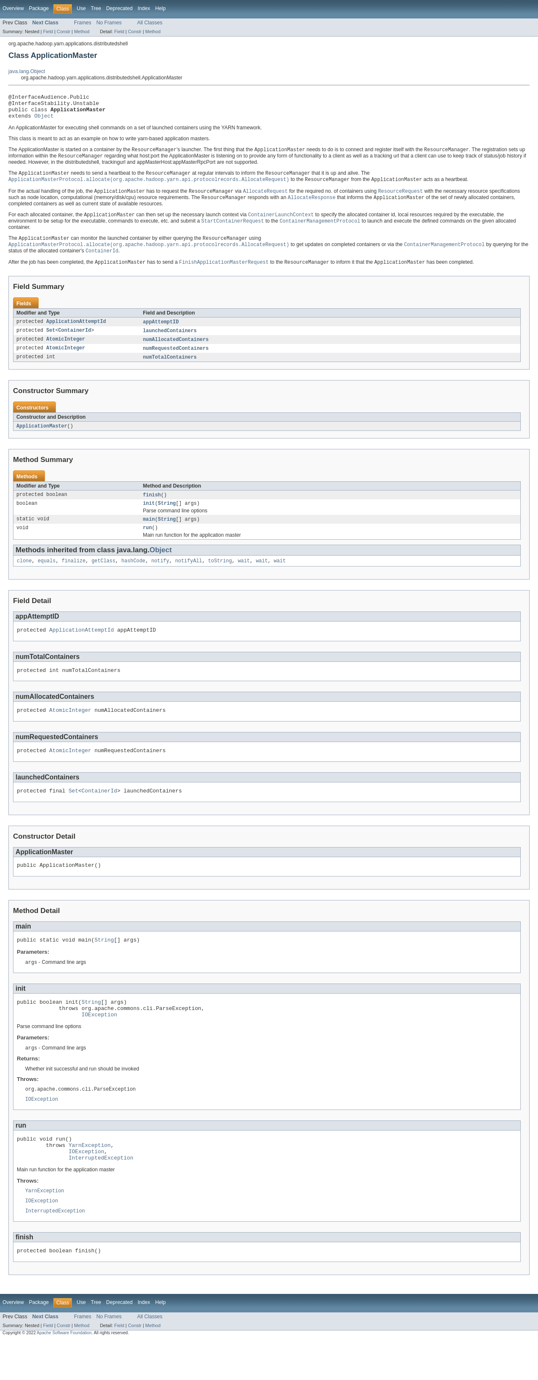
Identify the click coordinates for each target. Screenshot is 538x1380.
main (149, 533)
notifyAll (188, 576)
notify (160, 576)
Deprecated (119, 8)
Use (81, 8)
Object (44, 120)
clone (24, 576)
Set (50, 341)
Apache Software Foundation (64, 1372)
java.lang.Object (26, 71)
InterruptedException (101, 1193)
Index (143, 8)
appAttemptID (161, 332)
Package (39, 8)
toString (220, 576)
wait (244, 576)
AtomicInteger (65, 350)
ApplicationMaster (41, 438)
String (167, 517)
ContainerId (74, 341)
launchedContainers (170, 341)
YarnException (90, 1178)
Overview (13, 8)
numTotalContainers (170, 369)
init (149, 517)
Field (48, 31)
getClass (104, 576)
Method (81, 31)
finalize (74, 576)
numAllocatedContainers (175, 350)
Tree (96, 8)
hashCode (133, 576)
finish (152, 507)
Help (160, 8)
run (147, 542)
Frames (82, 23)
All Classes (149, 23)
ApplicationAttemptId (76, 332)
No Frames (108, 23)
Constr (63, 31)
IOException (99, 1043)
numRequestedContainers (175, 360)
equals (47, 576)
